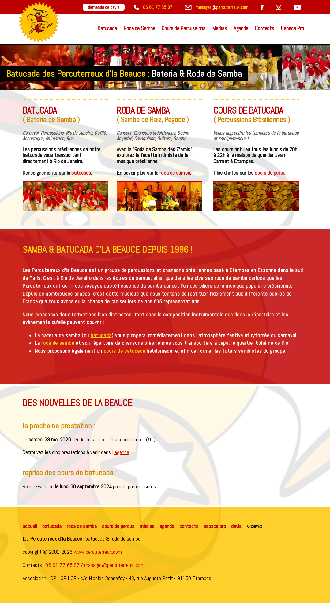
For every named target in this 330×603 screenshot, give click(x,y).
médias (147, 526)
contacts (188, 526)
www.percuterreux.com (98, 551)
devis (236, 526)
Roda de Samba (139, 28)
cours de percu (270, 172)
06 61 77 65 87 (62, 564)
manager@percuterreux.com (113, 564)
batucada (81, 172)
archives (254, 526)
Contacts (264, 28)
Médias (219, 28)
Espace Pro (292, 28)
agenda (121, 452)
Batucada (107, 28)
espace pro (215, 526)
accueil (30, 526)
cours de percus (118, 526)
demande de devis (103, 7)
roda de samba (174, 172)
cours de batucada (124, 351)
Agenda (241, 28)
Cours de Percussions (183, 28)
